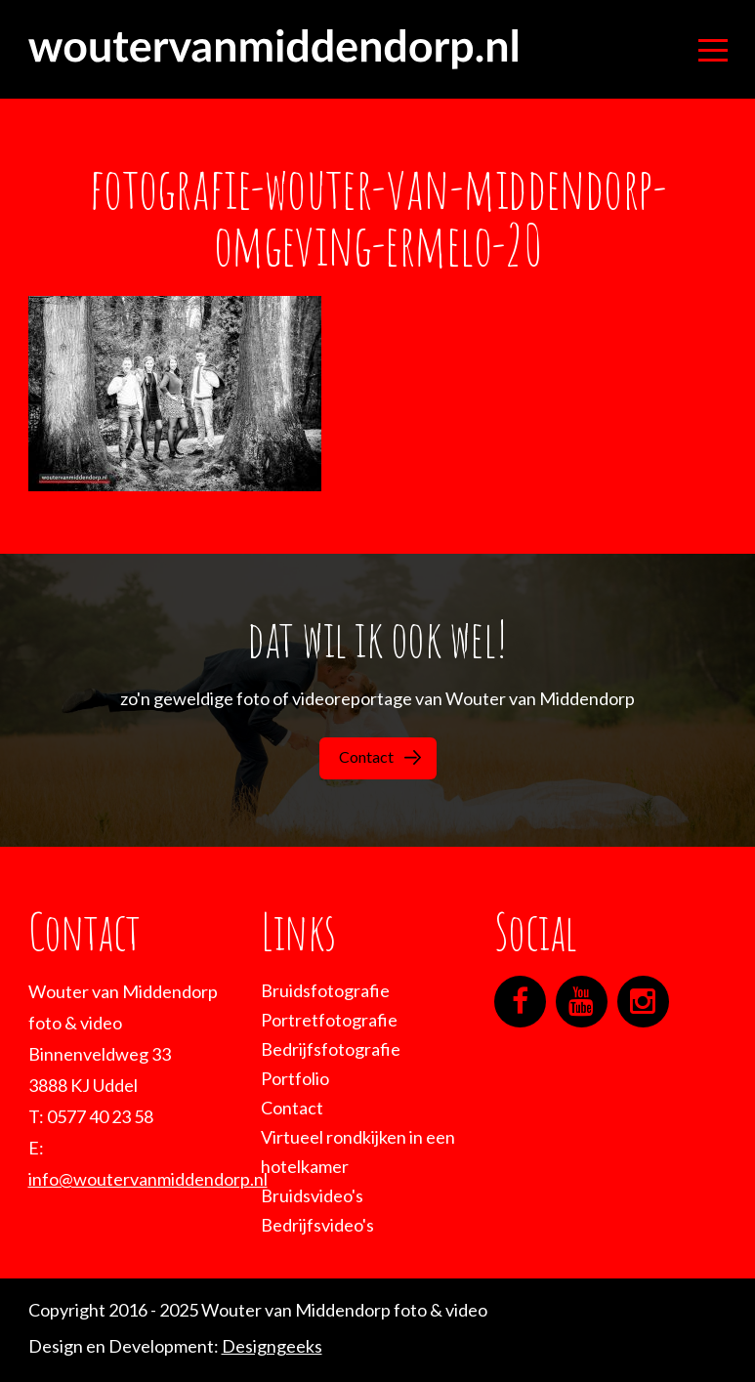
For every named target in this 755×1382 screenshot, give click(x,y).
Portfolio (295, 1078)
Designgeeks (272, 1346)
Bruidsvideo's (312, 1195)
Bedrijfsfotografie (330, 1049)
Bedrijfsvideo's (317, 1224)
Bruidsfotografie (325, 990)
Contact (380, 756)
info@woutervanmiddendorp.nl (148, 1179)
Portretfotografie (329, 1019)
